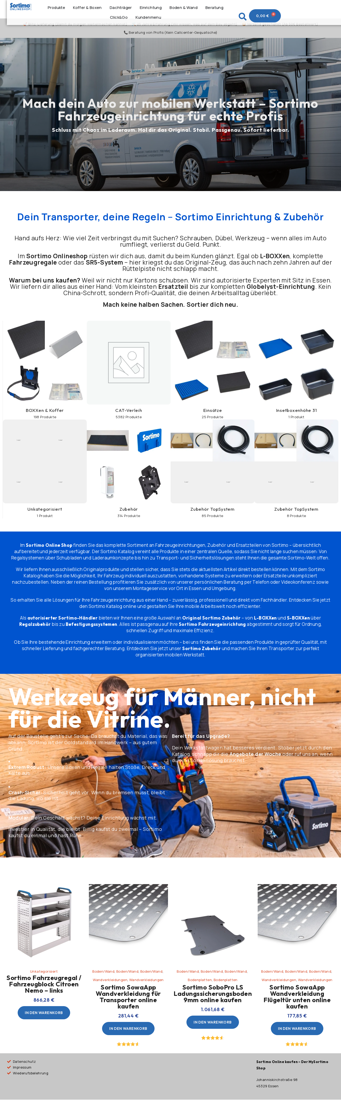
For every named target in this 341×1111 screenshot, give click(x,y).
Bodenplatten (200, 986)
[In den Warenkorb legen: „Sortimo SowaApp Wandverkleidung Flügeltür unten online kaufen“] (297, 1035)
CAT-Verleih (128, 417)
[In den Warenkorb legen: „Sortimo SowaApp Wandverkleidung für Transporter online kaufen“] (128, 1035)
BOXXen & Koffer (45, 417)
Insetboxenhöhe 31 (296, 417)
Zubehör (128, 515)
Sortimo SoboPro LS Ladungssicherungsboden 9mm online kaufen (213, 1000)
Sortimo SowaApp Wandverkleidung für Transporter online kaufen (128, 1003)
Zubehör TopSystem (212, 515)
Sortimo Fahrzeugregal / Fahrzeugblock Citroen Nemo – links (43, 990)
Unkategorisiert (44, 515)
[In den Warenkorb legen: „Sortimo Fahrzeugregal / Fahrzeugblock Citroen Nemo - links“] (44, 1019)
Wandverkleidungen (110, 986)
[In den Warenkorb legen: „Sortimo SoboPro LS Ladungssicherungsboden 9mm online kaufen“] (212, 1028)
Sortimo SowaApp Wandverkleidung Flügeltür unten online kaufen (297, 1003)
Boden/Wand (103, 978)
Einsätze (212, 417)
